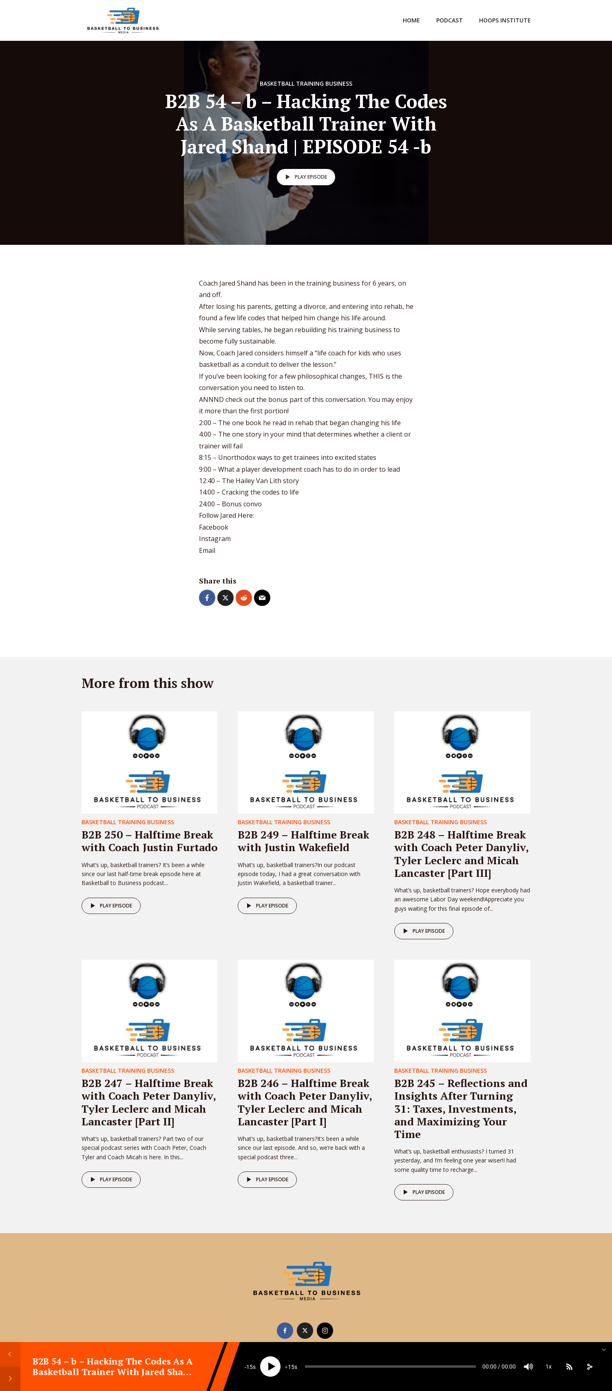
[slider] (390, 1366)
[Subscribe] (569, 1366)
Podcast (449, 20)
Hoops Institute (505, 20)
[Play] (270, 1366)
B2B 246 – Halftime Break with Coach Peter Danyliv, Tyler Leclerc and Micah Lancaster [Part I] (305, 1102)
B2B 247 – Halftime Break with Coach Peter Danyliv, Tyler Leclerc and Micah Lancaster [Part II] (149, 1102)
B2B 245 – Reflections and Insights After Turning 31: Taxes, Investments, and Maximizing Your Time (461, 1108)
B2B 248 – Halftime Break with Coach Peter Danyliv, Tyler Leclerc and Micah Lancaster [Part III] (461, 854)
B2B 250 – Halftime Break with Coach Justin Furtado (150, 841)
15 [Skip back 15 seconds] (249, 1367)
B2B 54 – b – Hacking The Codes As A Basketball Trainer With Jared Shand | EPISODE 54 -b (114, 1372)
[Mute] (528, 1366)
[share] (589, 1366)
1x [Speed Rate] (549, 1366)
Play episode (305, 177)
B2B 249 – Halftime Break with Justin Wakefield (303, 841)
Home (411, 20)
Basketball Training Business (306, 83)
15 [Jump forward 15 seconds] (291, 1367)
